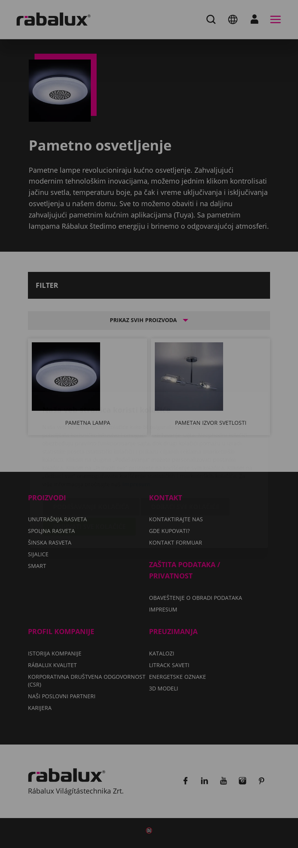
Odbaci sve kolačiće (185, 461)
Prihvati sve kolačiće (89, 481)
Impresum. (137, 438)
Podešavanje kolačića (91, 461)
